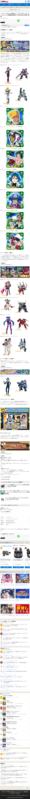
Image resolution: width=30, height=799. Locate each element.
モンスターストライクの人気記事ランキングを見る (8, 675)
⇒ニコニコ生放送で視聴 (5, 476)
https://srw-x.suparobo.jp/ (10, 520)
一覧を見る (27, 542)
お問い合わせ (3, 791)
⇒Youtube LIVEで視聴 (4, 479)
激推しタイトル (17, 9)
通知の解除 (26, 791)
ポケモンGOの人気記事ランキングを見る (7, 690)
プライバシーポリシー (19, 791)
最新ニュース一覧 (19, 7)
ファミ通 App (4, 2)
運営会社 (12, 791)
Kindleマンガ (15, 545)
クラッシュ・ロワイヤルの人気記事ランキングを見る (9, 669)
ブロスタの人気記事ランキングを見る (6, 679)
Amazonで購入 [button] (6, 567)
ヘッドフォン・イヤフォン (6, 545)
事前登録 (11, 9)
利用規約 (8, 791)
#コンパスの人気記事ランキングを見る (7, 655)
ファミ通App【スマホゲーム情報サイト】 (7, 7)
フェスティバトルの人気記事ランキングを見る (8, 665)
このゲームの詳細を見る (6, 511)
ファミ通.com (11, 792)
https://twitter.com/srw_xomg (10, 522)
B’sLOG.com (17, 792)
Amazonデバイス (23, 545)
